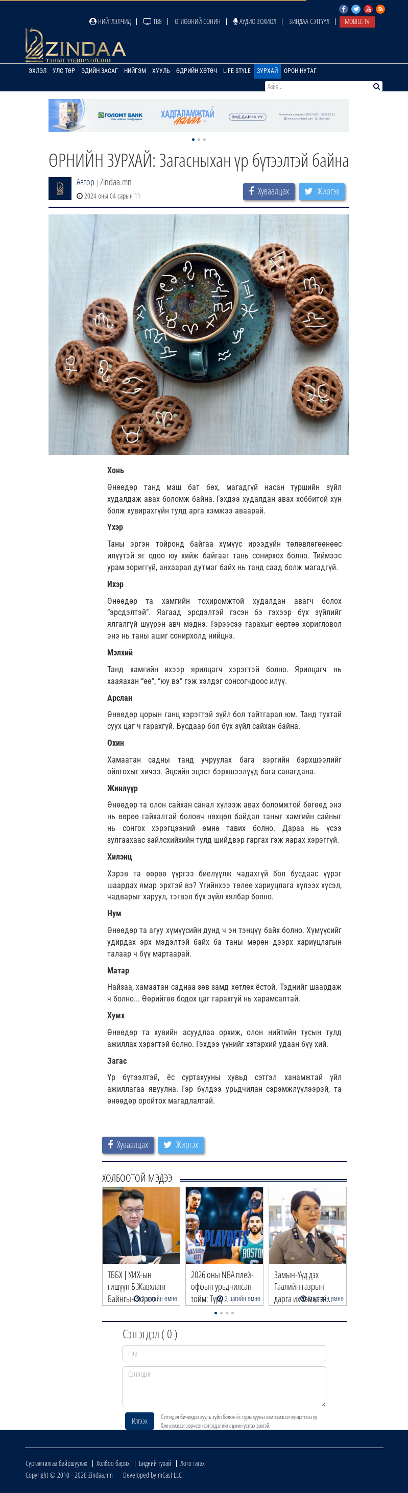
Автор (85, 182)
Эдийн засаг (99, 71)
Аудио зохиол (254, 21)
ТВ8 (152, 21)
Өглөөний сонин (198, 21)
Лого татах (192, 1463)
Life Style (237, 71)
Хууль (161, 71)
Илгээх (140, 1421)
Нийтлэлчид (110, 21)
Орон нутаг (300, 71)
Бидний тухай (155, 1463)
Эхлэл (37, 71)
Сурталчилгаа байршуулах (56, 1463)
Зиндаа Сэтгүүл (309, 21)
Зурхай (267, 71)
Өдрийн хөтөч (196, 71)
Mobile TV (357, 21)
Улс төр (64, 71)
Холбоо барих (113, 1463)
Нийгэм (135, 71)
